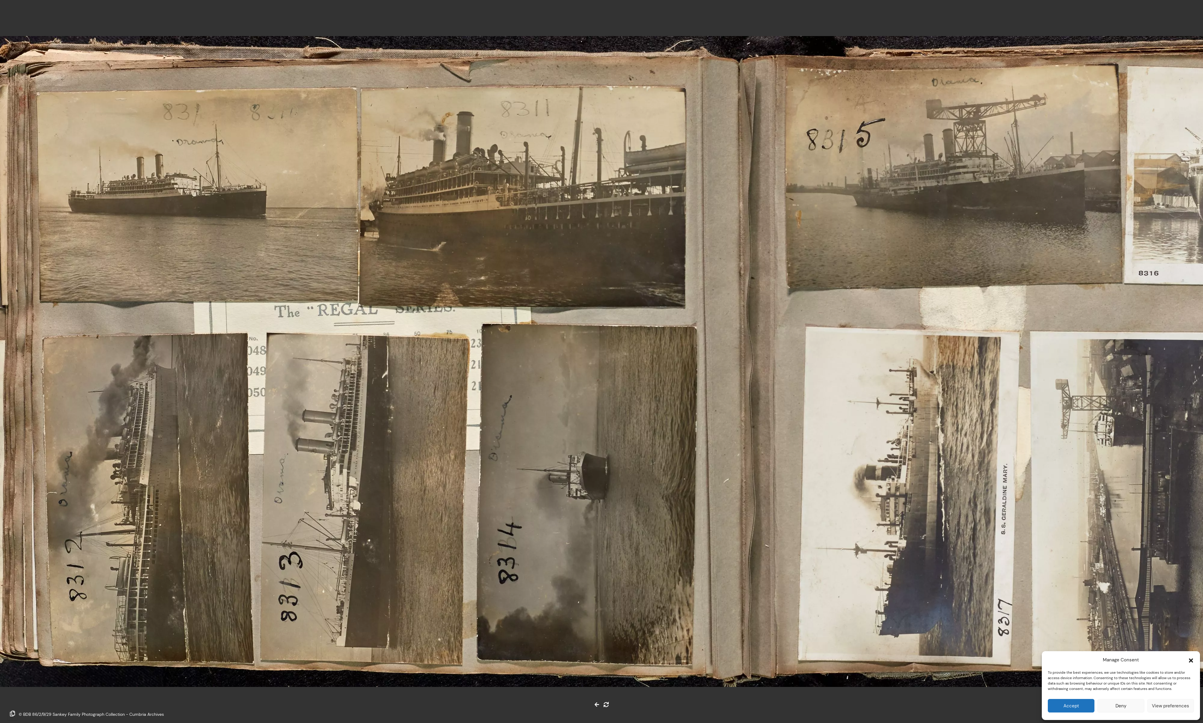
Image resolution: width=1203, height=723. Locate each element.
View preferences (1170, 706)
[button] (1191, 660)
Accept (1071, 706)
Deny (1120, 706)
